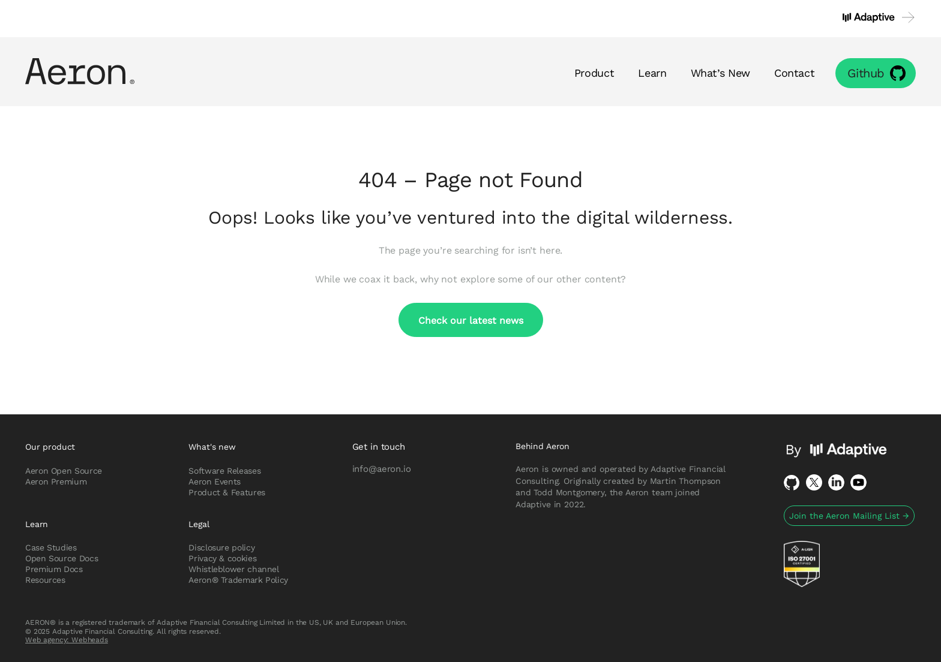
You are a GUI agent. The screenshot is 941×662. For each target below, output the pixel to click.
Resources (45, 579)
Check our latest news (470, 320)
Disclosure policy (221, 547)
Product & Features (226, 492)
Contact (794, 72)
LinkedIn (836, 482)
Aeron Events (214, 481)
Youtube (858, 482)
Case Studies (51, 547)
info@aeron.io (381, 468)
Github (866, 73)
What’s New (720, 72)
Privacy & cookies (222, 558)
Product (594, 72)
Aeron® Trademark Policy (238, 579)
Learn (652, 72)
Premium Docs (54, 569)
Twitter (814, 482)
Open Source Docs (61, 558)
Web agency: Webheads (66, 639)
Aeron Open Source (63, 470)
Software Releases (224, 470)
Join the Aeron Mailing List (849, 515)
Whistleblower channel (233, 569)
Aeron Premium (55, 481)
